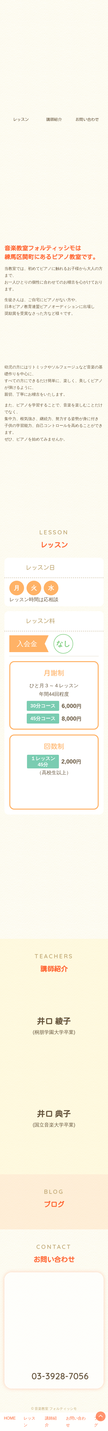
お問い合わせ (87, 119)
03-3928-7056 (60, 1376)
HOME (10, 1418)
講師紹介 (54, 119)
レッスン (21, 119)
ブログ (98, 1421)
